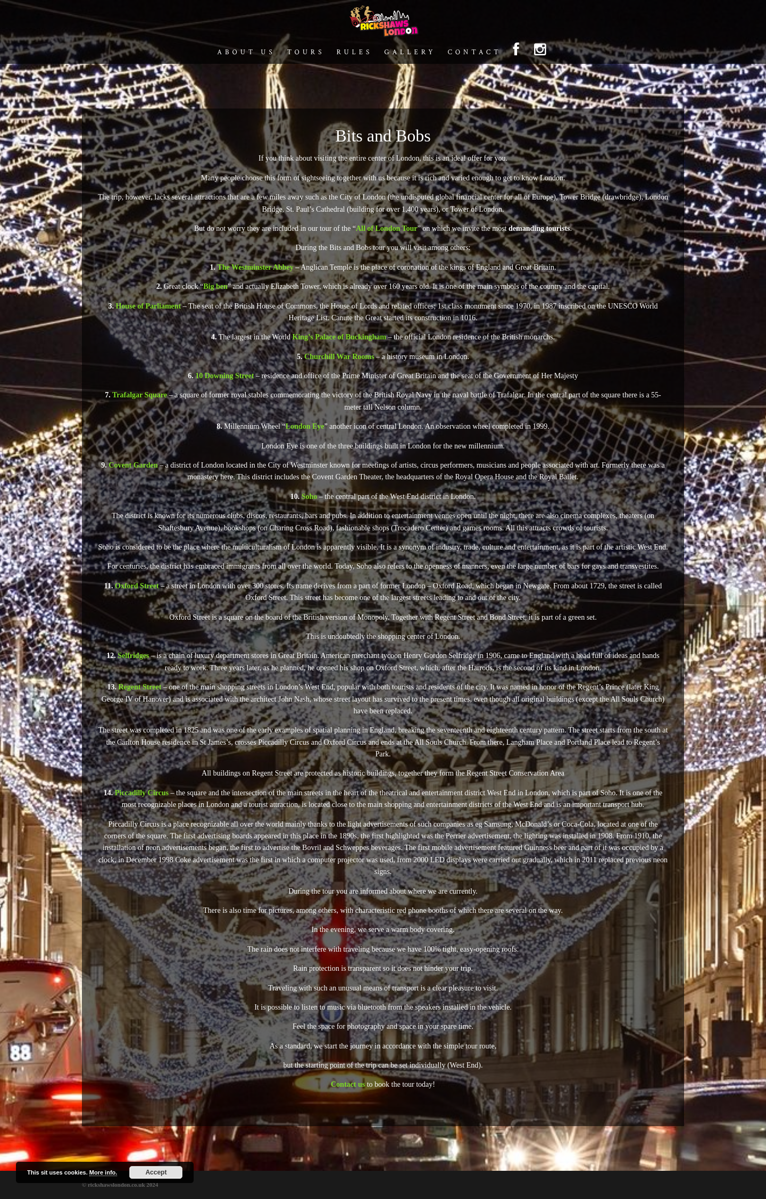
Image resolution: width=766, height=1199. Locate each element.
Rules (354, 53)
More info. (103, 1172)
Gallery (410, 53)
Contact (474, 53)
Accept (155, 1172)
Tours (306, 53)
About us (246, 53)
